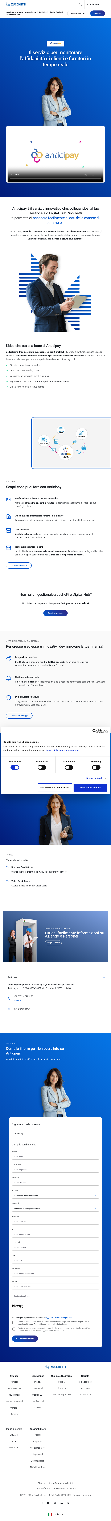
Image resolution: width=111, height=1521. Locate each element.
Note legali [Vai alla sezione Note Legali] (38, 1388)
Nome (14, 1152)
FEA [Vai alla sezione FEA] (14, 1441)
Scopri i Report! (53, 943)
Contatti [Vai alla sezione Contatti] (14, 1408)
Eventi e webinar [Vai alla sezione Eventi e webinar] (14, 1388)
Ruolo (15, 1191)
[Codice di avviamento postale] (55, 1260)
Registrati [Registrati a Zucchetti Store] (37, 1441)
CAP (14, 1255)
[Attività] (55, 1209)
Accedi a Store (92, 4)
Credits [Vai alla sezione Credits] (37, 1407)
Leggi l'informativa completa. (62, 750)
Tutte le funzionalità (19, 565)
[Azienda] (55, 1183)
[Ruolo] (55, 1196)
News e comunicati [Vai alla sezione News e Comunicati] (14, 1401)
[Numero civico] (55, 1235)
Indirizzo (16, 1217)
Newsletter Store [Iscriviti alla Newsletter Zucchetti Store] (37, 1467)
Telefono (16, 1268)
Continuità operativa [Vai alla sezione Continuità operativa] (61, 1394)
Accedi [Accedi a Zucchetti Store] (38, 1435)
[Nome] (55, 1157)
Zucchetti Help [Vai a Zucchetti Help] (37, 1461)
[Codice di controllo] (55, 1296)
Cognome (16, 1165)
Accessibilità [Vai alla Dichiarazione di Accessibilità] (85, 1394)
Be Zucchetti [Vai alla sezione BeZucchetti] (14, 1395)
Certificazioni (38, 1401)
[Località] (55, 1248)
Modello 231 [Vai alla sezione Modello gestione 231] (37, 1395)
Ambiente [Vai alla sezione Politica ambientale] (85, 1388)
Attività (15, 1204)
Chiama (17, 1000)
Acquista (97, 13)
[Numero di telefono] (55, 1273)
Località (16, 1243)
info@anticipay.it (22, 1008)
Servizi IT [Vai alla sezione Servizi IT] (14, 1435)
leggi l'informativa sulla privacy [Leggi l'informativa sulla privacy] (58, 1317)
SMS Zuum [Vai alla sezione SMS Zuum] (14, 1447)
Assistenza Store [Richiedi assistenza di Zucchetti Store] (37, 1448)
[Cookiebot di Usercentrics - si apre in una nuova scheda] (95, 731)
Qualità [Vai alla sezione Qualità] (61, 1382)
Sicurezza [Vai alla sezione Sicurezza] (61, 1388)
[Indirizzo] (55, 1222)
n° (13, 1230)
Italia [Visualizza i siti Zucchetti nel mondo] (55, 1514)
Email (14, 1281)
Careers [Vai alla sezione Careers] (14, 1414)
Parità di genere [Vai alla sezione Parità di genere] (85, 1382)
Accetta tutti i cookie (90, 787)
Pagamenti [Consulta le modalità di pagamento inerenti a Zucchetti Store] (38, 1454)
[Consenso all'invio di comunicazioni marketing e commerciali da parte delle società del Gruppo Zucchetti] (13, 1322)
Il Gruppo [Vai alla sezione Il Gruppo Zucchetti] (14, 1382)
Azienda (16, 1178)
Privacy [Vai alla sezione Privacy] (37, 1382)
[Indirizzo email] (55, 1286)
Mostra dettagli (94, 778)
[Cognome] (55, 1170)
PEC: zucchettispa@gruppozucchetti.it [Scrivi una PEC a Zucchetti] (55, 1483)
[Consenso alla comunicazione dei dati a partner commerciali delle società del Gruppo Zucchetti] (13, 1329)
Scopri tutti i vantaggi (19, 716)
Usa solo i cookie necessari (54, 787)
